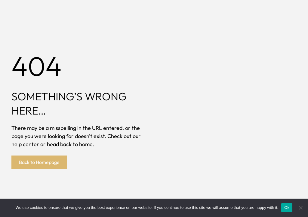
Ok (286, 207)
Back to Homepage (39, 162)
